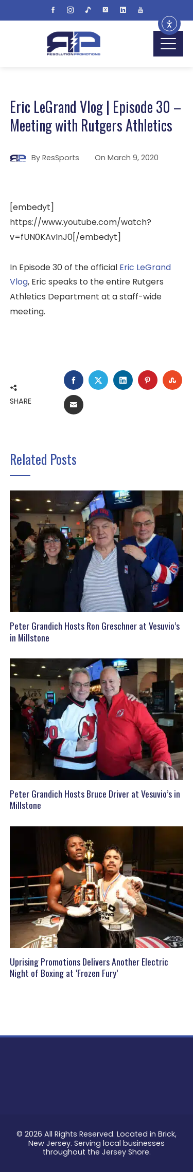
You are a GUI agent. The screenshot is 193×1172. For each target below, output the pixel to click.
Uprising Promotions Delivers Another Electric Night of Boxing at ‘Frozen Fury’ (89, 967)
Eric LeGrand (145, 267)
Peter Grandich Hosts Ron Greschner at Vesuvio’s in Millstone (95, 631)
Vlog (19, 282)
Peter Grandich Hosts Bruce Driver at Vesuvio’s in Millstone (95, 799)
